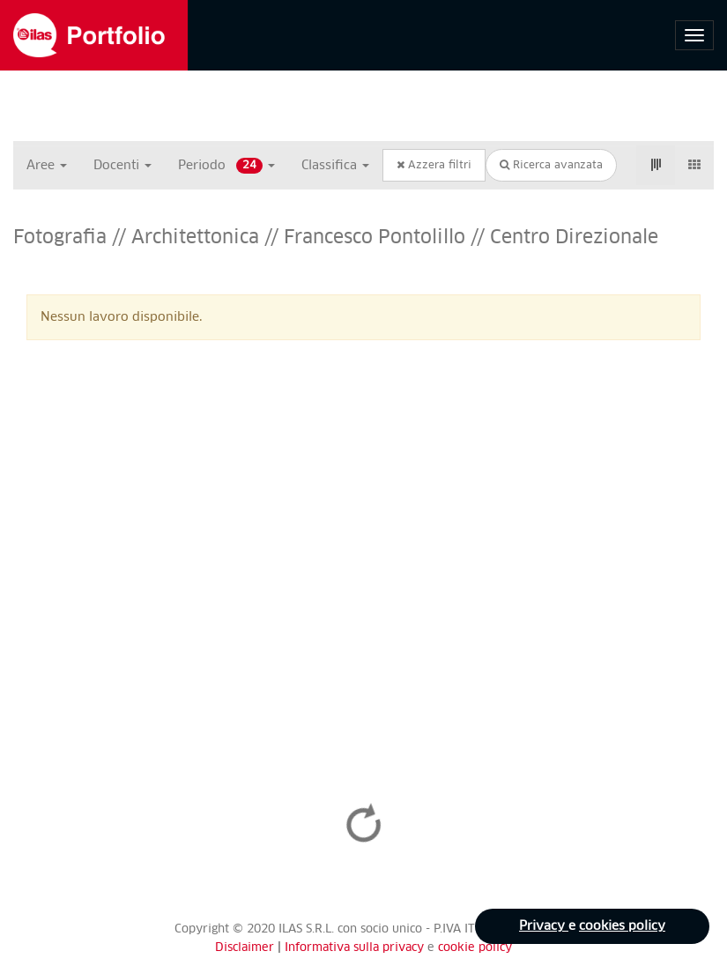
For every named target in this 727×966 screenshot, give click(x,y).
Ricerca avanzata (551, 165)
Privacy (543, 926)
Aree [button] (46, 166)
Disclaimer (244, 948)
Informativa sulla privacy (356, 948)
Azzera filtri (434, 165)
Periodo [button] (226, 166)
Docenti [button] (122, 166)
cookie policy (475, 948)
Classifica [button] (335, 166)
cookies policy (622, 926)
